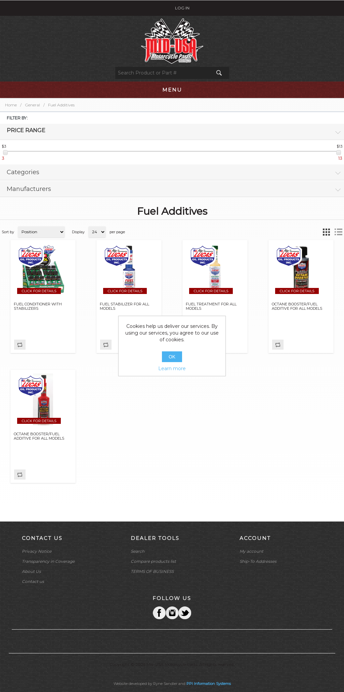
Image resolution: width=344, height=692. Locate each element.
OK (172, 356)
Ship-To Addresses (258, 561)
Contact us (33, 581)
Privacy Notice (36, 551)
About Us (31, 571)
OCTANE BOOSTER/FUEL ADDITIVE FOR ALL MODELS (297, 306)
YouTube (184, 612)
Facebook (159, 612)
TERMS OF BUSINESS (152, 571)
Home (11, 104)
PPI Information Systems (208, 683)
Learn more (172, 368)
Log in (182, 7)
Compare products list (153, 561)
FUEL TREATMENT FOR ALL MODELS (211, 306)
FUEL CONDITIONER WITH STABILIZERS (38, 306)
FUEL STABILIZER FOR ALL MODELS (124, 306)
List (338, 232)
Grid (326, 232)
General (32, 104)
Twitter (172, 612)
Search (137, 551)
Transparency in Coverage (48, 561)
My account (251, 551)
